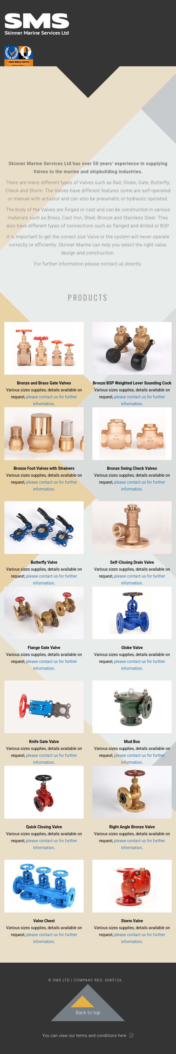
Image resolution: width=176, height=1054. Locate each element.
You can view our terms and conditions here (84, 1035)
